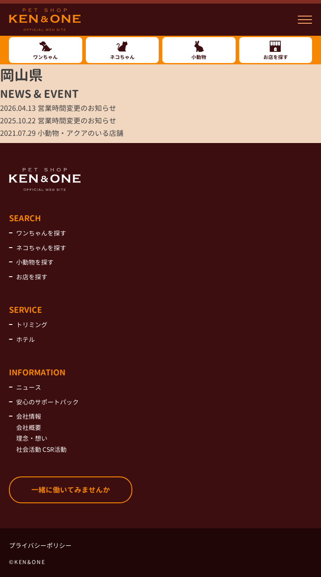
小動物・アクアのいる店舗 (61, 133)
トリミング (31, 324)
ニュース (28, 387)
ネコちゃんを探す (41, 248)
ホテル (25, 339)
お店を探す (31, 277)
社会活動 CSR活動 (41, 449)
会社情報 (28, 416)
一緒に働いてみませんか (70, 490)
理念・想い (31, 438)
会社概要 (28, 427)
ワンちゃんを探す (41, 233)
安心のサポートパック (47, 402)
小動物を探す (35, 262)
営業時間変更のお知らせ (58, 108)
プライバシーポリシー (40, 545)
